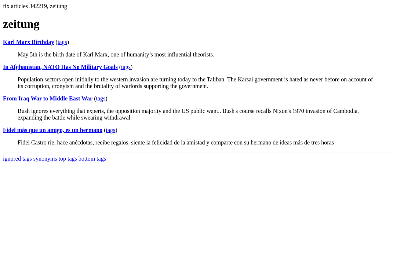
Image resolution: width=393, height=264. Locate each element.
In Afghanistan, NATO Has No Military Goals (60, 67)
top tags (68, 158)
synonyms (45, 158)
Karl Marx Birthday (28, 42)
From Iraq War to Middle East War (47, 98)
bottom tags (92, 158)
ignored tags (17, 158)
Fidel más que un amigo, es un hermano (52, 130)
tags (62, 42)
